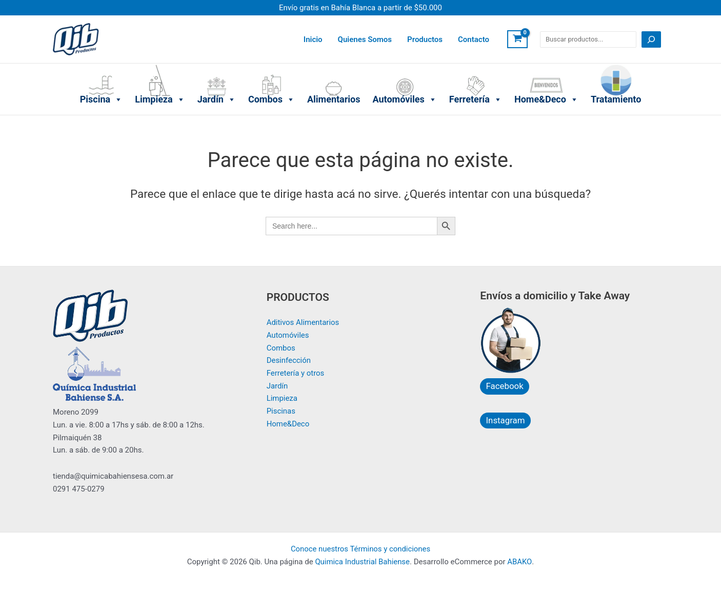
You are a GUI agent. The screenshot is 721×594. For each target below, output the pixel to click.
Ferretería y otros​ (296, 373)
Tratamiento (616, 66)
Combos (271, 66)
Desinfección (289, 360)
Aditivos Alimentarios (303, 322)
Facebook (504, 386)
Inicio (313, 39)
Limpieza (160, 66)
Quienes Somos (365, 39)
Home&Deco (546, 66)
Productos (425, 39)
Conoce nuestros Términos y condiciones (360, 549)
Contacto (473, 39)
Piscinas (281, 411)
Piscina (101, 66)
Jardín (216, 66)
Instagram (505, 420)
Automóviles (404, 66)
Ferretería (475, 66)
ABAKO (520, 561)
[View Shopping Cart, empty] (517, 39)
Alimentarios (333, 66)
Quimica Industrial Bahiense (362, 561)
